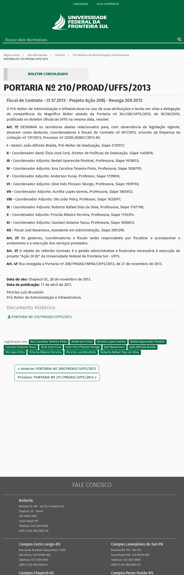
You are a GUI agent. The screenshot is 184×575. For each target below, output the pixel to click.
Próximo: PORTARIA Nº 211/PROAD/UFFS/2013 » (57, 377)
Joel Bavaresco (114, 347)
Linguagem (80, 4)
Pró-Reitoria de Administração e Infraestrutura (101, 55)
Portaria (60, 55)
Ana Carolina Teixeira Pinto (48, 342)
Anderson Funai (82, 342)
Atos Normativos (37, 55)
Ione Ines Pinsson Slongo (83, 347)
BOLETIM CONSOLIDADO (48, 74)
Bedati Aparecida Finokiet (147, 342)
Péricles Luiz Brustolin (81, 352)
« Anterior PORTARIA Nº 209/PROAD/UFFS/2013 (57, 368)
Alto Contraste (108, 4)
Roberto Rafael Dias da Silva (119, 352)
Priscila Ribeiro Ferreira (45, 352)
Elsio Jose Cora (51, 347)
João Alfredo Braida (142, 347)
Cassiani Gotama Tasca (20, 347)
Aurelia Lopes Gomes (111, 342)
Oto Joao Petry (15, 352)
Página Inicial (11, 55)
